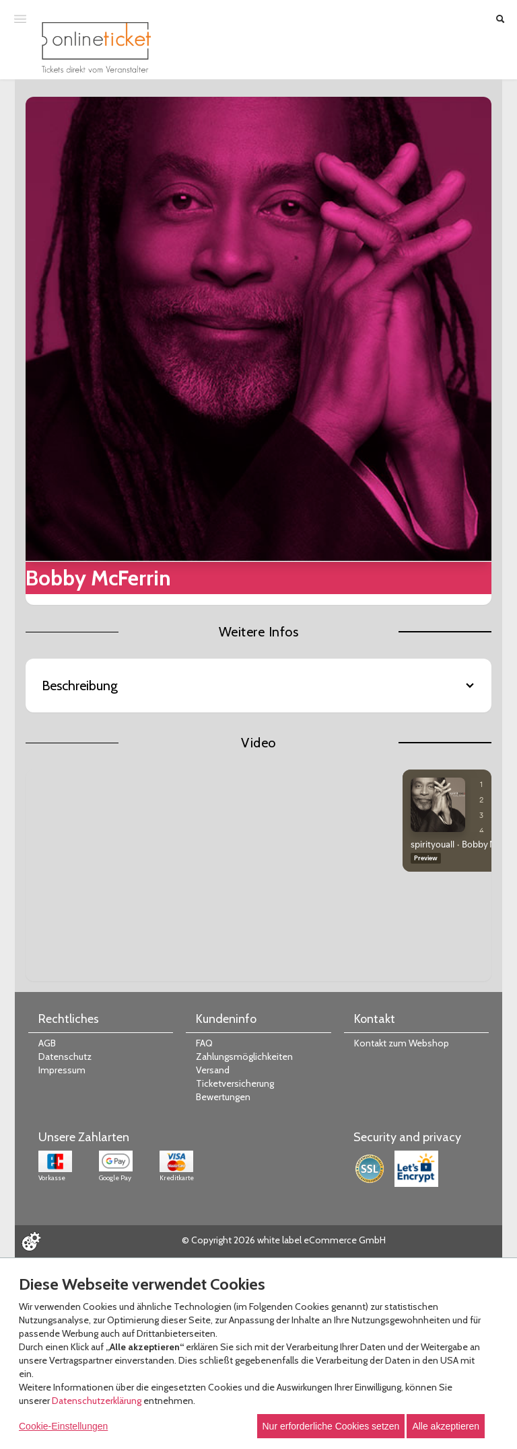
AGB (47, 1043)
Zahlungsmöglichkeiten (244, 1056)
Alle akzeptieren (445, 1426)
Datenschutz (65, 1056)
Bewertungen (223, 1097)
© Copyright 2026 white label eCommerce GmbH (284, 1240)
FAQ (204, 1043)
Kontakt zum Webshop (401, 1043)
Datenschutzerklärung (96, 1401)
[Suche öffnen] (500, 18)
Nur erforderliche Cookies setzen (331, 1426)
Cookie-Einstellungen (63, 1426)
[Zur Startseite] (96, 47)
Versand (213, 1070)
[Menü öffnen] (20, 18)
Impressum (61, 1070)
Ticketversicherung (235, 1083)
